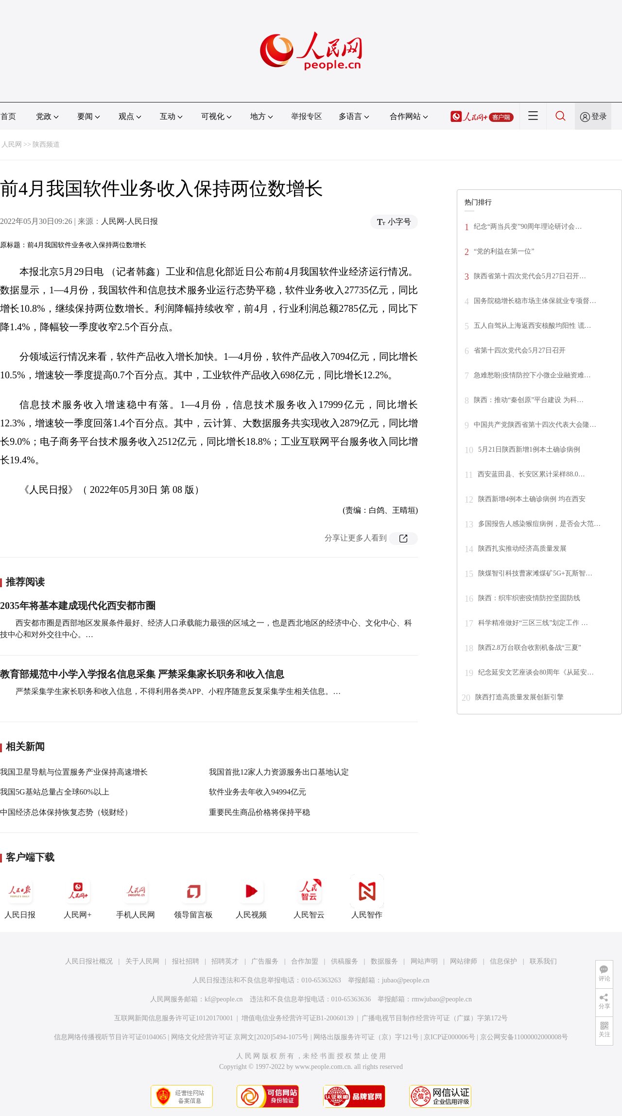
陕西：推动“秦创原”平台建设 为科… (529, 400)
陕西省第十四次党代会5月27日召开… (530, 276)
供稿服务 (344, 961)
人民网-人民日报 (129, 221)
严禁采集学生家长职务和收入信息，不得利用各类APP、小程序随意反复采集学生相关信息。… (178, 691)
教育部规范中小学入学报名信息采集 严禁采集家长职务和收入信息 (142, 674)
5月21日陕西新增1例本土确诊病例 (529, 449)
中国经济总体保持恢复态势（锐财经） (66, 812)
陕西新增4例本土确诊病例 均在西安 (532, 499)
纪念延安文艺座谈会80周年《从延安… (536, 672)
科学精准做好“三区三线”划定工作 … (533, 622)
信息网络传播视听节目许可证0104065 (110, 1037)
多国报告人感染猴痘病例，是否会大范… (539, 523)
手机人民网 (135, 896)
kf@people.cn (224, 999)
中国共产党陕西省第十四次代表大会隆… (535, 424)
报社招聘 (185, 961)
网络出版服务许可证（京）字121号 (366, 1037)
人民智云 (309, 896)
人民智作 (367, 896)
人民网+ (78, 896)
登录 (599, 116)
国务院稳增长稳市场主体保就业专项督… (535, 300)
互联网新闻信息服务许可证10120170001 (173, 1018)
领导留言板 (193, 896)
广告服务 (264, 961)
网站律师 (463, 961)
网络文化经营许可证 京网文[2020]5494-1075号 (240, 1037)
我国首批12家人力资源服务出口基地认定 (279, 772)
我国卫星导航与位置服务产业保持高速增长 (74, 772)
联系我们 (543, 961)
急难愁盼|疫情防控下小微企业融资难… (532, 375)
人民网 (11, 144)
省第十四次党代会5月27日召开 (520, 350)
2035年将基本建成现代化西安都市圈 (78, 605)
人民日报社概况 (89, 961)
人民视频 (251, 896)
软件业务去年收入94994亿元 (257, 792)
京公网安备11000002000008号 (524, 1037)
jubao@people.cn (406, 980)
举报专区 (306, 116)
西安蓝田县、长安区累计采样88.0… (531, 474)
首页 (8, 116)
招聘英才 (225, 961)
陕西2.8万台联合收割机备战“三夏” (529, 647)
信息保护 (503, 961)
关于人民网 (142, 961)
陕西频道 (46, 144)
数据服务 (384, 961)
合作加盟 (304, 961)
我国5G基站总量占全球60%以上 (54, 792)
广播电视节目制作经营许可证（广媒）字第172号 (435, 1018)
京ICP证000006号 (449, 1037)
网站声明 (424, 961)
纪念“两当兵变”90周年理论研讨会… (528, 226)
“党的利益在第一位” (504, 251)
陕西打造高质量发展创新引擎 (519, 697)
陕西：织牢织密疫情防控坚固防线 (529, 598)
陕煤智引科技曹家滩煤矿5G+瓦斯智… (535, 573)
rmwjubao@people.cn (442, 999)
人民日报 (20, 896)
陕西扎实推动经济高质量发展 (522, 548)
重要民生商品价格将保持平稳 (259, 812)
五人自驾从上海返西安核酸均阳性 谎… (532, 325)
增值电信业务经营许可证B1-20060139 (298, 1018)
